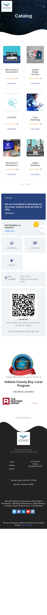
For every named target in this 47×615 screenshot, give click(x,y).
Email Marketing (35, 118)
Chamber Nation (26, 525)
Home (12, 462)
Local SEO (11, 117)
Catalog (12, 465)
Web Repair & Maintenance (12, 164)
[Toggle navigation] (44, 6)
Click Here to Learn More (23, 392)
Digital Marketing (35, 164)
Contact (12, 469)
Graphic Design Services (35, 71)
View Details (11, 83)
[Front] (7, 6)
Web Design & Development (11, 70)
